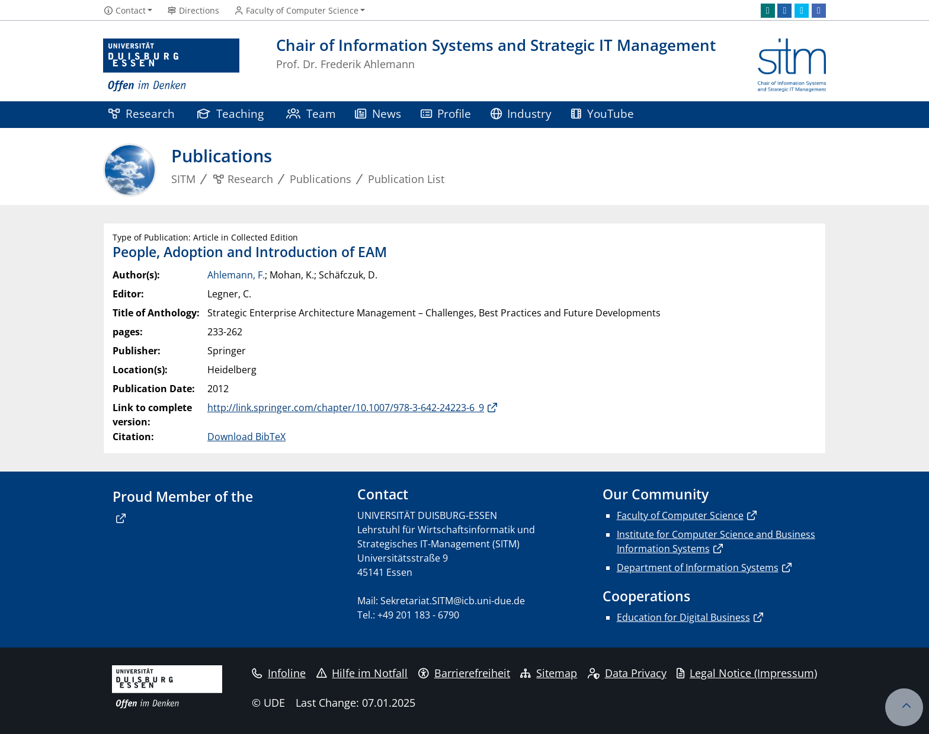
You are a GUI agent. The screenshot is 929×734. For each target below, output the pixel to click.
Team (311, 113)
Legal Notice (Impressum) (747, 673)
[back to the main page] (792, 65)
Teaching (230, 113)
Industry (521, 113)
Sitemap (548, 673)
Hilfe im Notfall (362, 673)
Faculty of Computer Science (680, 515)
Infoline (279, 673)
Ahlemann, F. (236, 274)
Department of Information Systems (698, 567)
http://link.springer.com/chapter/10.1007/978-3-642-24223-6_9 (345, 407)
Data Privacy (627, 673)
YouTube (602, 113)
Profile (446, 113)
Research (141, 113)
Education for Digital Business (683, 617)
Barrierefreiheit (464, 673)
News (378, 113)
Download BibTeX (246, 436)
